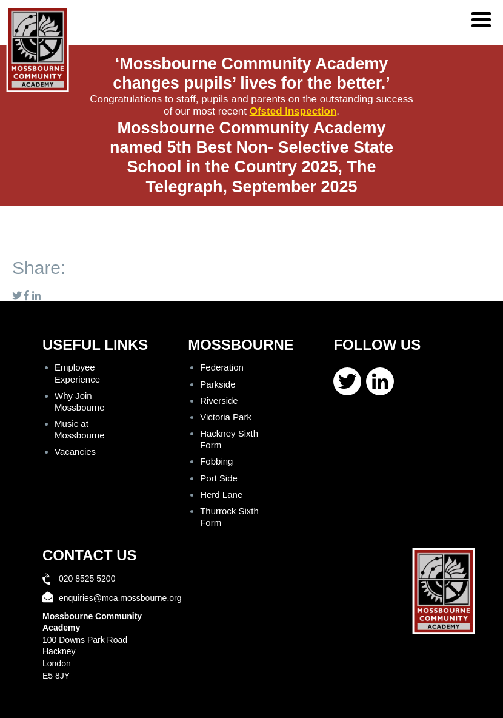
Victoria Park (226, 417)
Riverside (219, 400)
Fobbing (216, 461)
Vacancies (75, 451)
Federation (222, 367)
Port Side (219, 478)
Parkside (217, 384)
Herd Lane (221, 494)
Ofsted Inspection (293, 111)
